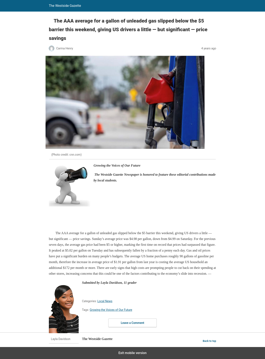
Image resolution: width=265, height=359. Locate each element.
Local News (104, 301)
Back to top (209, 340)
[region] (124, 219)
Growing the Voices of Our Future (111, 309)
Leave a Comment (132, 322)
